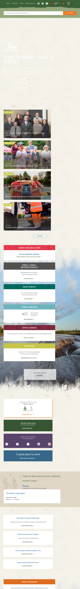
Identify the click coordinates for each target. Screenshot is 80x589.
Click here (34, 155)
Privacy (25, 586)
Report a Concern (39, 183)
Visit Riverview (11, 79)
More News (40, 135)
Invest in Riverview (49, 79)
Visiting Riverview (27, 567)
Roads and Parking (46, 572)
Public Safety (44, 570)
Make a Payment (64, 160)
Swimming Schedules (48, 304)
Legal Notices (19, 586)
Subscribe (7, 578)
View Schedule (11, 429)
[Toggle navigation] (38, 3)
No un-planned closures (15, 153)
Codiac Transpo (19, 443)
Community (44, 567)
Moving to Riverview (27, 568)
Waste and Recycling (47, 575)
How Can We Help (39, 160)
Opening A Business (28, 570)
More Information (11, 240)
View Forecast (14, 181)
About (8, 3)
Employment (25, 573)
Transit (43, 573)
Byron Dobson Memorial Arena (68, 292)
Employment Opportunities (66, 240)
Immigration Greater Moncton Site (64, 358)
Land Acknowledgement (9, 586)
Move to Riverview (30, 79)
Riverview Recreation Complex (30, 292)
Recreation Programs (11, 304)
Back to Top (69, 552)
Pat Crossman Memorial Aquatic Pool (49, 293)
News (21, 3)
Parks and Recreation (47, 568)
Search (69, 13)
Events (27, 3)
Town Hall (43, 565)
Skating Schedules (67, 304)
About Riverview (26, 565)
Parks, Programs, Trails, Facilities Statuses (15, 159)
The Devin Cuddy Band (52, 266)
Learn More (14, 334)
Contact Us (51, 3)
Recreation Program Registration (12, 292)
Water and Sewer (45, 577)
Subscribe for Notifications (64, 183)
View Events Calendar (29, 263)
